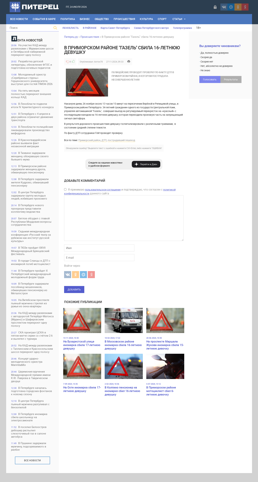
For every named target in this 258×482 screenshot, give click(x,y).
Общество (102, 19)
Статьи (178, 19)
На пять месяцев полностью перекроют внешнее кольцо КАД (31, 97)
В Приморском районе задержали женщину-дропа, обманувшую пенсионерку (29, 176)
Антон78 (98, 61)
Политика (68, 19)
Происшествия (125, 19)
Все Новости (19, 19)
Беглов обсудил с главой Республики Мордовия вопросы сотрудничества (31, 229)
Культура (147, 19)
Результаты (231, 79)
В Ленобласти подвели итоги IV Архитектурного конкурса (29, 111)
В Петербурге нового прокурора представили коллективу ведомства (27, 216)
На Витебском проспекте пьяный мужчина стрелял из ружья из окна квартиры (30, 311)
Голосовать (210, 79)
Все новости (32, 469)
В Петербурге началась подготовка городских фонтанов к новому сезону (31, 400)
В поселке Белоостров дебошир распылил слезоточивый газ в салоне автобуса (29, 440)
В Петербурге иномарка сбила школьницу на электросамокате (29, 426)
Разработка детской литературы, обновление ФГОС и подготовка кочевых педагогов (31, 68)
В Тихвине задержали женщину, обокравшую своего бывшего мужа (30, 163)
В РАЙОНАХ (89, 27)
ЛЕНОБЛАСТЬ (70, 27)
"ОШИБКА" (157, 148)
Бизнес (85, 19)
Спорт (163, 19)
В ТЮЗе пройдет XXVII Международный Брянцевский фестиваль (30, 259)
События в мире (44, 19)
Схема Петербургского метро (151, 27)
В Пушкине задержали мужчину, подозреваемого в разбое (29, 455)
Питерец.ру (71, 36)
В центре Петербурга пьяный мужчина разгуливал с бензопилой (30, 413)
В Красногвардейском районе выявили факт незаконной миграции (28, 150)
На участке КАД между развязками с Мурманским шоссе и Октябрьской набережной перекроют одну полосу (29, 52)
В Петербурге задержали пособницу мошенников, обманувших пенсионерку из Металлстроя (30, 296)
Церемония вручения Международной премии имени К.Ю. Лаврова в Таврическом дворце (31, 384)
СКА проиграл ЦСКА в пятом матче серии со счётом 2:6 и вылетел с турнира (32, 344)
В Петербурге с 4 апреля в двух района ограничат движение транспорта (32, 124)
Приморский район (89, 140)
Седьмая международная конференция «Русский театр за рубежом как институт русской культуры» (31, 243)
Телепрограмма (182, 27)
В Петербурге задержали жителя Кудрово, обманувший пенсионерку (30, 190)
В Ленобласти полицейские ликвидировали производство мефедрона (32, 137)
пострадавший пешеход (121, 140)
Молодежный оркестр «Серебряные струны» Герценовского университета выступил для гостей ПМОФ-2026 (32, 82)
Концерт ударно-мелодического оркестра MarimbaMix (27, 370)
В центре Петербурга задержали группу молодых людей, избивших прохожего (29, 203)
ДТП (104, 140)
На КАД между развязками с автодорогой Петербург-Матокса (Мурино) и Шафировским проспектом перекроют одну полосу (32, 327)
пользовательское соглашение (103, 189)
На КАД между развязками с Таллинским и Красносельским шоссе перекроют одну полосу (32, 357)
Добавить (74, 289)
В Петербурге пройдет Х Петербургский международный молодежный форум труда (31, 282)
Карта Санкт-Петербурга (115, 27)
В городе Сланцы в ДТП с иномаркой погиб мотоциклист (31, 270)
